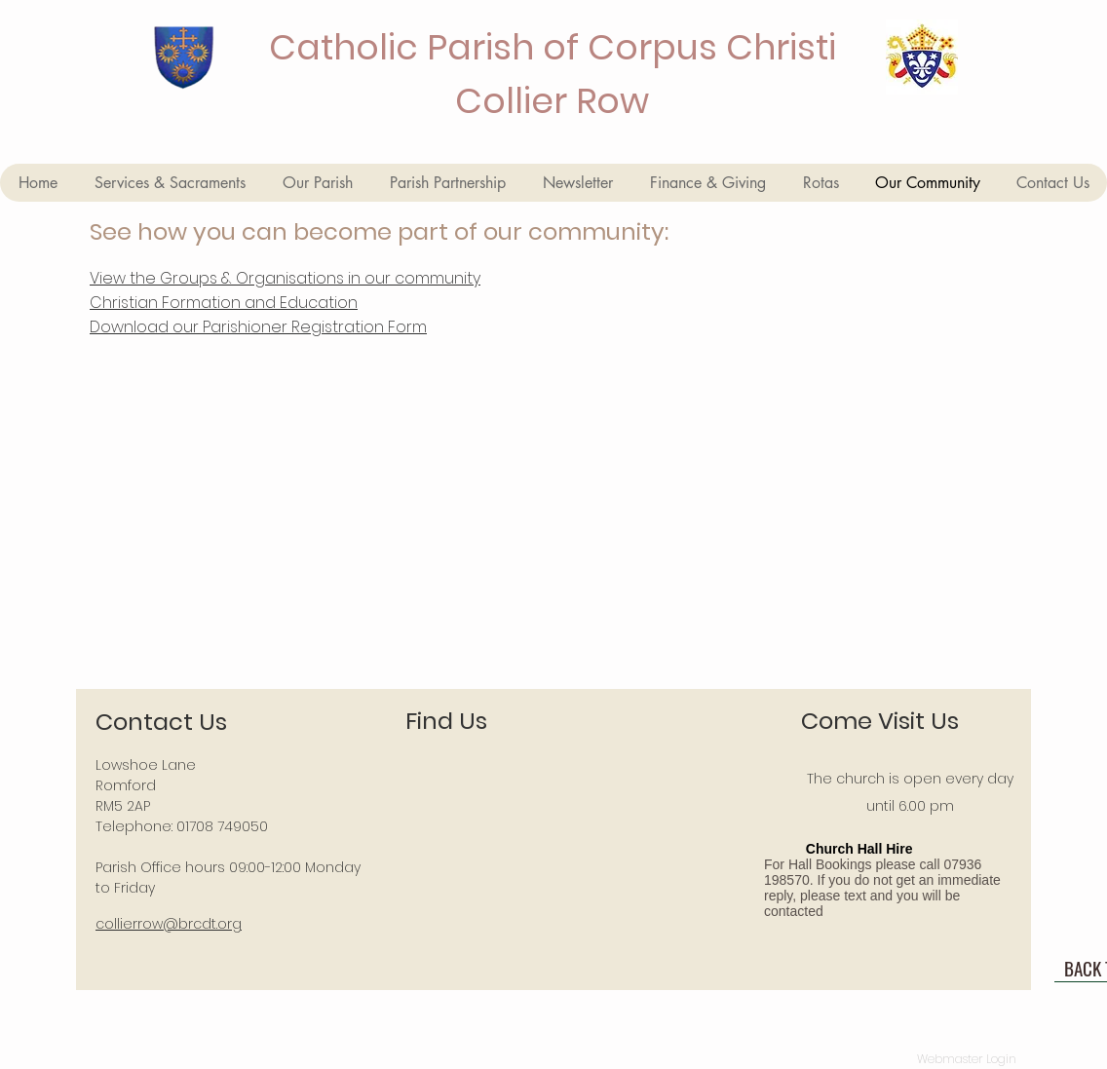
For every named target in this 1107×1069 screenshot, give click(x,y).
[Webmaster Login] (966, 1059)
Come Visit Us (880, 721)
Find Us (446, 721)
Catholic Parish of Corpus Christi (552, 47)
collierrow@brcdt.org (168, 924)
